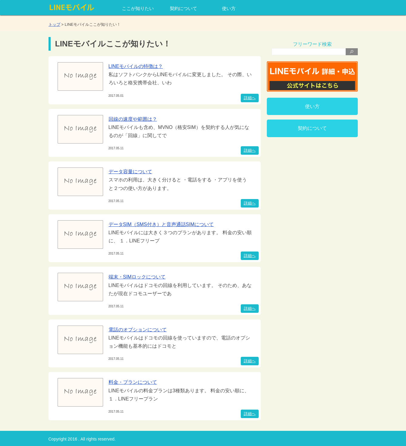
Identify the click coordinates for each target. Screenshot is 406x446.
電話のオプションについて (138, 329)
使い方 (229, 8)
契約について (183, 8)
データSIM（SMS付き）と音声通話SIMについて (161, 224)
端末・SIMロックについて (137, 276)
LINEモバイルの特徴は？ (136, 66)
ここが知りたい (138, 8)
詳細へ (250, 98)
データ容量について (130, 171)
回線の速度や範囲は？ (133, 119)
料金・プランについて (133, 382)
